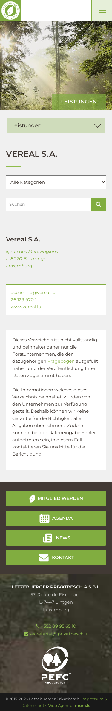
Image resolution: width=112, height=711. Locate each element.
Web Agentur (61, 705)
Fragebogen (61, 361)
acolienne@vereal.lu (33, 292)
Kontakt (63, 557)
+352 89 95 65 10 (58, 626)
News (63, 538)
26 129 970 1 (23, 299)
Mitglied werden (60, 498)
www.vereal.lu (26, 307)
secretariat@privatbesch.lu (59, 634)
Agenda (62, 518)
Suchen (98, 204)
